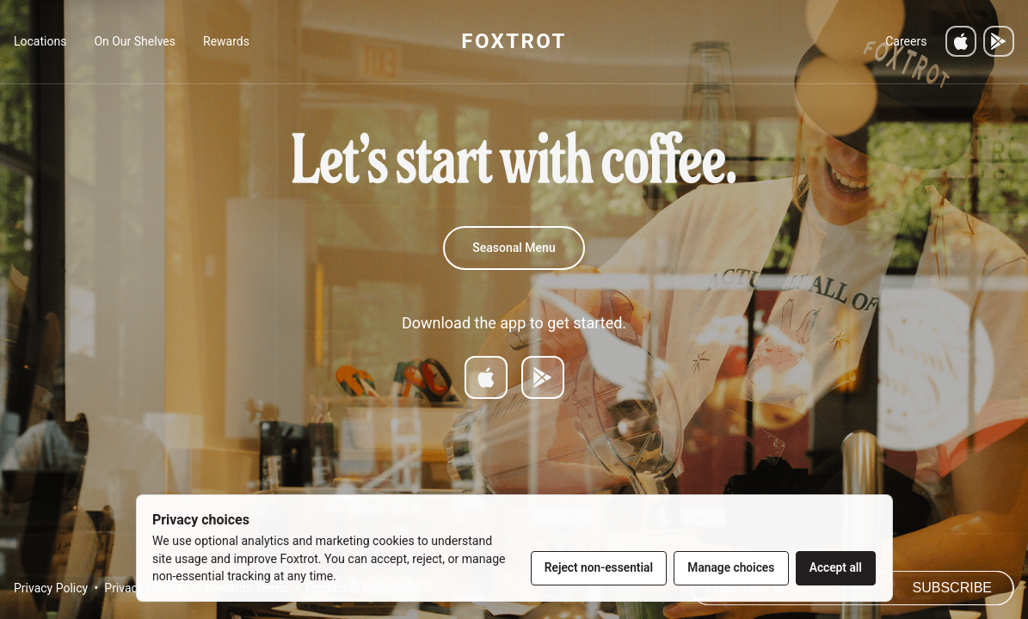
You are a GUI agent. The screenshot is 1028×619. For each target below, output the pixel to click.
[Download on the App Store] (960, 41)
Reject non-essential (599, 567)
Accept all (835, 567)
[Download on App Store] (486, 377)
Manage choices (730, 567)
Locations (40, 41)
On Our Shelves (134, 41)
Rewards (226, 41)
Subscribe (952, 587)
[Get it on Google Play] (998, 41)
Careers (905, 41)
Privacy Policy (51, 588)
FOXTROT (513, 41)
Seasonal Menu (513, 247)
